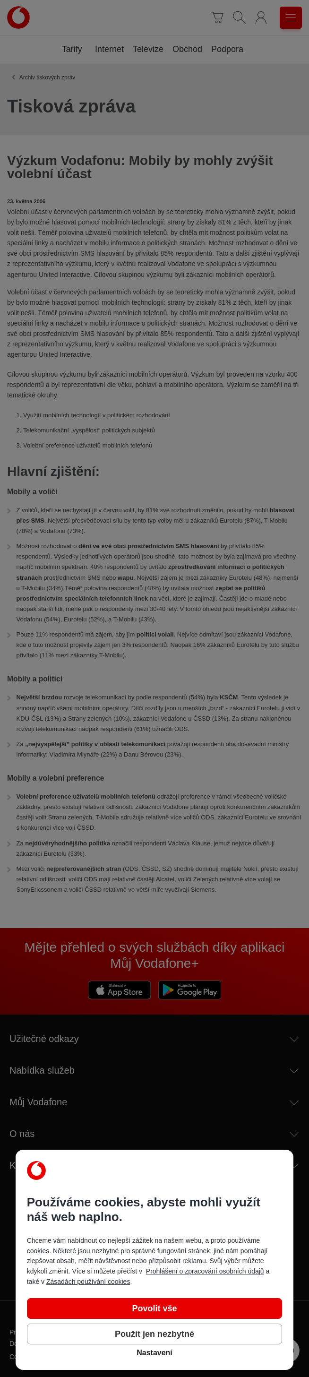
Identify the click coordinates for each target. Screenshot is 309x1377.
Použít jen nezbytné (154, 1334)
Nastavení (154, 1353)
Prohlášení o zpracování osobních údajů (205, 1271)
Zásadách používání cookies (88, 1281)
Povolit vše (154, 1308)
